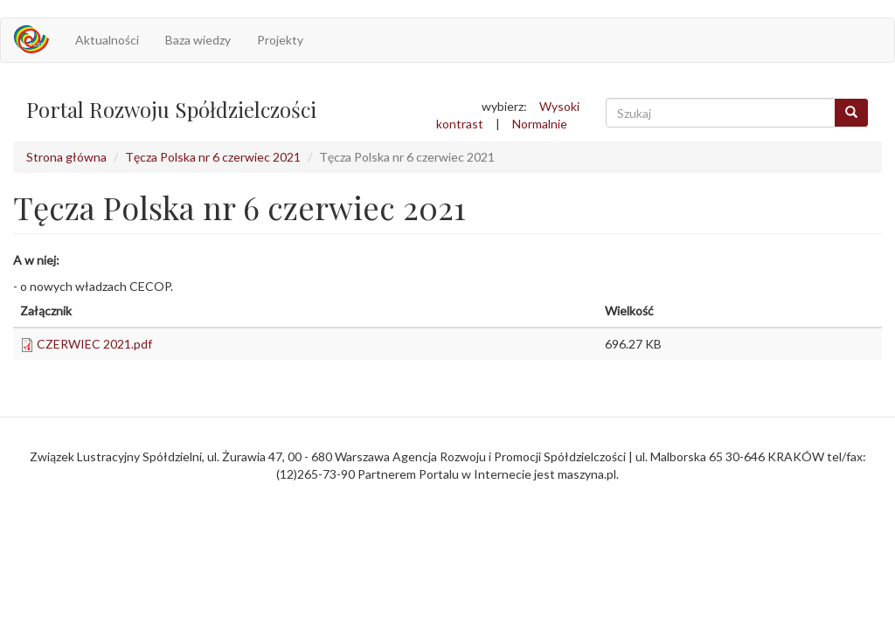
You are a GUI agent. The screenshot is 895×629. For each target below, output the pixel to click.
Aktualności (107, 39)
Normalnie (539, 123)
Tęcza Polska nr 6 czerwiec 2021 (213, 156)
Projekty (280, 39)
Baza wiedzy (198, 39)
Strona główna (66, 156)
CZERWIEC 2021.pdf (94, 343)
